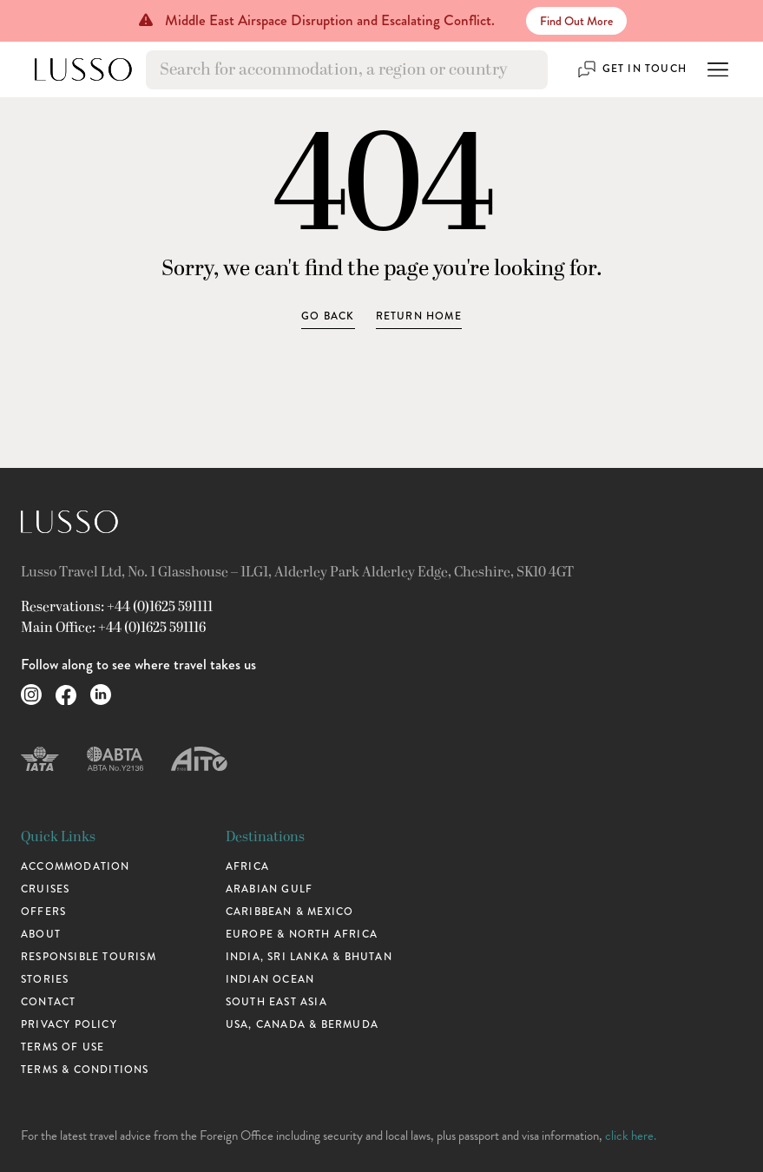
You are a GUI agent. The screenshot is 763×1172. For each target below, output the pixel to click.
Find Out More (576, 21)
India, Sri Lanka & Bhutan (309, 957)
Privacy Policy (69, 1024)
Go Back (327, 316)
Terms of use (62, 1047)
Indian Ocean (270, 979)
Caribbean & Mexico (290, 911)
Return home (419, 316)
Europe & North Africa (302, 934)
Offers (43, 911)
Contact (48, 1002)
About (41, 934)
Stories (45, 979)
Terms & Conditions (85, 1069)
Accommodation (75, 866)
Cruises (45, 889)
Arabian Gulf (269, 889)
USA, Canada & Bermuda (302, 1024)
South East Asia (276, 1002)
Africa (247, 866)
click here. (630, 1135)
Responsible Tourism (88, 957)
